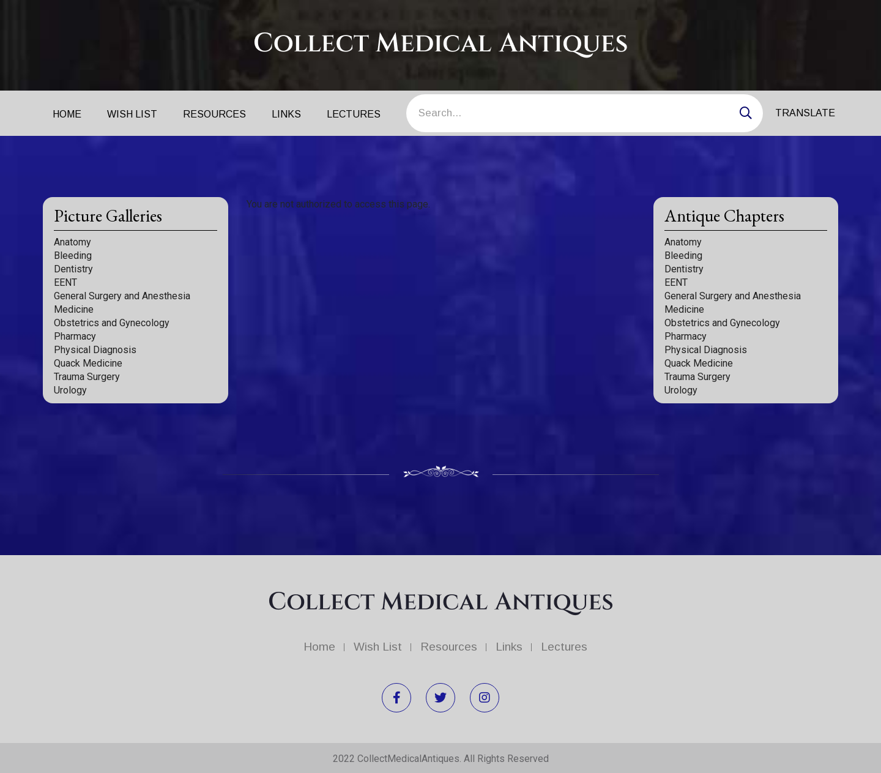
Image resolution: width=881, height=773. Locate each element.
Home (67, 114)
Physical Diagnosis (95, 350)
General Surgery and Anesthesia (122, 296)
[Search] (584, 113)
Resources (214, 114)
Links (286, 114)
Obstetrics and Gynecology (111, 323)
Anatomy (72, 242)
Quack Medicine (88, 363)
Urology (70, 390)
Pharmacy (75, 336)
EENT (65, 282)
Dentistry (73, 269)
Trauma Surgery (87, 377)
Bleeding (73, 255)
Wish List (132, 114)
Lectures (354, 114)
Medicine (74, 309)
